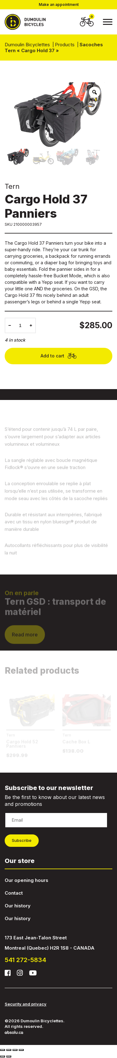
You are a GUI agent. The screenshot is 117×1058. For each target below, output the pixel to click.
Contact (14, 893)
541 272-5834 (25, 960)
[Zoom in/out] (21, 1050)
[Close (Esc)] (2, 1050)
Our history (18, 906)
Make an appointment (59, 4)
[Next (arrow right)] (8, 1056)
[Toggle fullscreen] (14, 1050)
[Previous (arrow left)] (2, 1056)
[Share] (8, 1050)
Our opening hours (26, 880)
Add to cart (58, 356)
